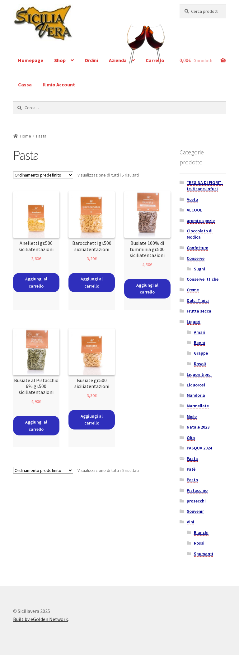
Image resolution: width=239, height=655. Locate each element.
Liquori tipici (199, 374)
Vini (190, 522)
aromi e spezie (201, 220)
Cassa (25, 84)
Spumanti (203, 553)
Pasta (192, 458)
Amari (199, 332)
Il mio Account (59, 84)
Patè (191, 469)
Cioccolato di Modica (200, 234)
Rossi (199, 543)
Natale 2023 (198, 427)
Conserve (195, 258)
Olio (191, 437)
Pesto (192, 480)
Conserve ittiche (202, 279)
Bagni (199, 342)
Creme (193, 290)
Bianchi (201, 532)
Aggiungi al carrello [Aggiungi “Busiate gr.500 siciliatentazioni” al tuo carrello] (92, 419)
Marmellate (198, 406)
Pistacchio (197, 490)
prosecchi (196, 501)
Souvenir (195, 511)
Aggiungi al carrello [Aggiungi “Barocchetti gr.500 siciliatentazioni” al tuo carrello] (92, 282)
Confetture (197, 247)
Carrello (155, 60)
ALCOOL (194, 210)
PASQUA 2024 (199, 448)
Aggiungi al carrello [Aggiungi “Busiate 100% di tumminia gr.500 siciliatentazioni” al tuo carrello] (147, 288)
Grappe (201, 353)
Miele (192, 416)
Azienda (118, 60)
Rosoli (200, 363)
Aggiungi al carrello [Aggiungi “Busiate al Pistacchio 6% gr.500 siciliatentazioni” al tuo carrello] (36, 425)
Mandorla (196, 395)
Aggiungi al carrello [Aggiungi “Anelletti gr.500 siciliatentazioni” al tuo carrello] (36, 282)
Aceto (192, 199)
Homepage (30, 60)
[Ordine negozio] (43, 175)
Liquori (193, 321)
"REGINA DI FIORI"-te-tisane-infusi (205, 186)
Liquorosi (196, 385)
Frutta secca (199, 311)
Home (25, 136)
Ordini (91, 60)
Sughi (199, 269)
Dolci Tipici (198, 300)
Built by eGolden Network (40, 619)
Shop (60, 60)
